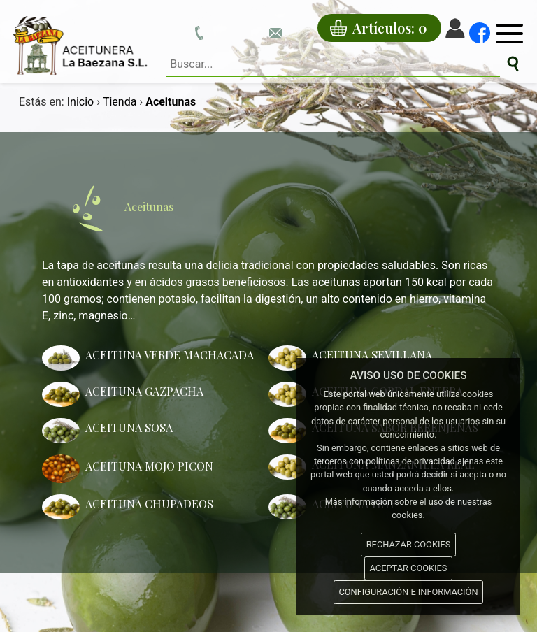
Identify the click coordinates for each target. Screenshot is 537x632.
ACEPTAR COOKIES (409, 568)
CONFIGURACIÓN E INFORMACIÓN (408, 592)
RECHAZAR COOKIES (408, 544)
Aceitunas (113, 208)
